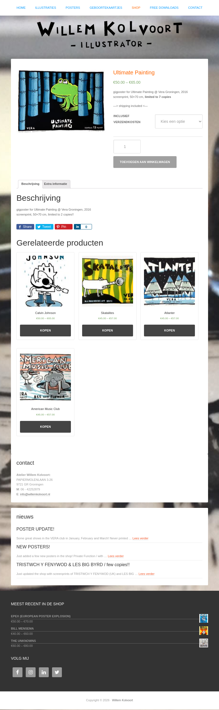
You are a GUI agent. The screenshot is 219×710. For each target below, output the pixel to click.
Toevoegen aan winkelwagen (145, 162)
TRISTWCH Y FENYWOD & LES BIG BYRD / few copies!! (73, 565)
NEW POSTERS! (33, 547)
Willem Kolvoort (109, 35)
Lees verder (140, 538)
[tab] (30, 184)
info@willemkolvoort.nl (35, 494)
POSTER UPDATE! (35, 529)
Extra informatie (55, 184)
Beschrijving (30, 184)
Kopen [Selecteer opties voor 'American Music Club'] (45, 427)
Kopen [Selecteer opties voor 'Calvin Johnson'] (45, 331)
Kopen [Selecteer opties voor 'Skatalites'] (107, 331)
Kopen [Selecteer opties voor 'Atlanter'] (169, 331)
